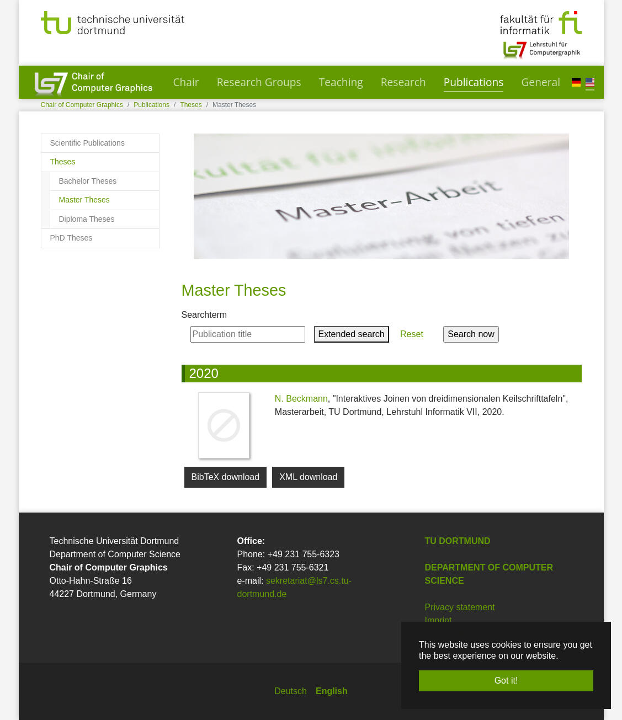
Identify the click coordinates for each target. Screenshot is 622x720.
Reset (412, 334)
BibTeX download (226, 477)
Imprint (438, 620)
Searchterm (204, 314)
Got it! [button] (506, 680)
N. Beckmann (301, 398)
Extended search (351, 334)
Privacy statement (460, 607)
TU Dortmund (458, 541)
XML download (308, 477)
